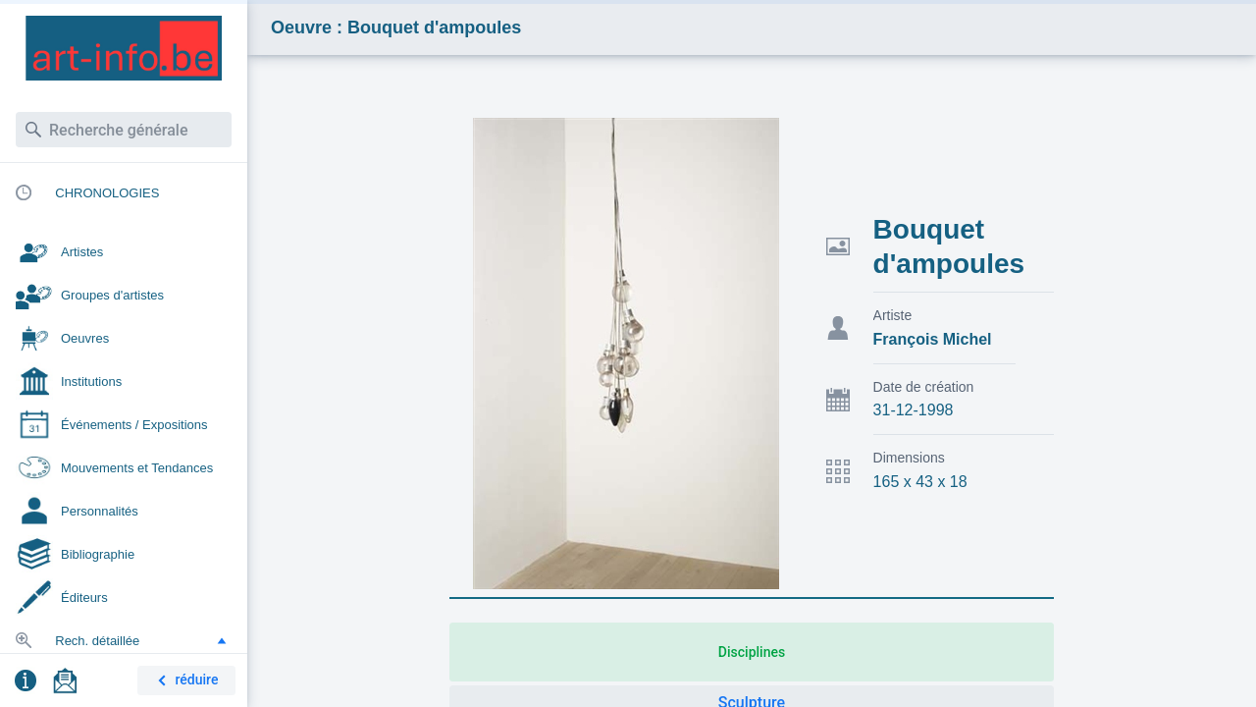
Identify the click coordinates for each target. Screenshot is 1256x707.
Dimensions (909, 457)
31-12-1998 (913, 410)
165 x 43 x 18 (920, 481)
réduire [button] (184, 681)
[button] (221, 640)
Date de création (923, 387)
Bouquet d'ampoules (948, 246)
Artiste (893, 315)
